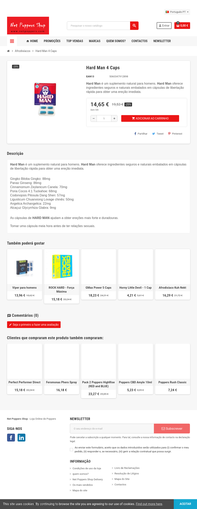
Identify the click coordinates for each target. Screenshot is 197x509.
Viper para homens (24, 287)
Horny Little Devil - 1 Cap (135, 287)
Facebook (11, 438)
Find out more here (149, 504)
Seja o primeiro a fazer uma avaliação (34, 324)
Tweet (158, 133)
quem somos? (80, 473)
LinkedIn (21, 438)
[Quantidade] (104, 118)
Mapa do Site (122, 479)
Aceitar (185, 504)
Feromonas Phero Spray (61, 382)
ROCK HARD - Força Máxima (61, 289)
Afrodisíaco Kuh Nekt (172, 287)
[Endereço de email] (112, 428)
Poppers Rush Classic (172, 382)
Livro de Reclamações (127, 468)
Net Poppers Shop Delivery (87, 479)
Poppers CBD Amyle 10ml (135, 382)
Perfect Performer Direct (25, 382)
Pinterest (175, 133)
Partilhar (140, 133)
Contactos (120, 484)
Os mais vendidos (82, 484)
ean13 (90, 76)
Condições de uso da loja (86, 468)
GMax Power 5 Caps (98, 287)
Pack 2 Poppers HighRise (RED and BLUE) (98, 384)
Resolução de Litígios (127, 473)
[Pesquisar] (102, 25)
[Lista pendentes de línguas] (177, 12)
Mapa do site (79, 490)
